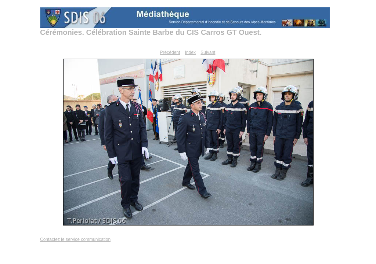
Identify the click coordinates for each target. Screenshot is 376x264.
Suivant (207, 52)
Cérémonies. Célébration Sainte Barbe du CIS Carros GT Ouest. (151, 32)
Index (190, 52)
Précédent (170, 52)
